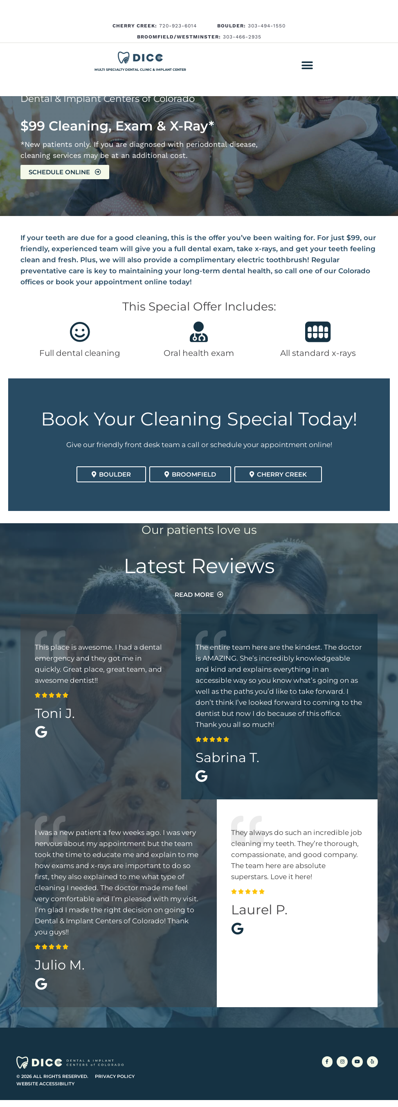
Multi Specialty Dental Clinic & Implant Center (140, 70)
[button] (307, 65)
